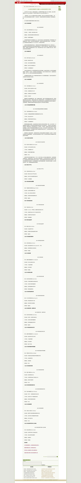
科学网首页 (32, 4)
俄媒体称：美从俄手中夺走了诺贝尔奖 (46, 470)
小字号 (59, 6)
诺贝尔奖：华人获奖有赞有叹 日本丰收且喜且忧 (48, 477)
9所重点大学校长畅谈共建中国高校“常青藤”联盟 (48, 472)
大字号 (59, 9)
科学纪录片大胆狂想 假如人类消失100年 (29, 476)
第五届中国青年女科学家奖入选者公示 (46, 471)
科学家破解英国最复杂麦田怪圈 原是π (29, 472)
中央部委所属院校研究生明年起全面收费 (47, 475)
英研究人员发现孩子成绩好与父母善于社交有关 (30, 477)
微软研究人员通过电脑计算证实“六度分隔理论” (30, 470)
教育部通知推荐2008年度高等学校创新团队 (47, 476)
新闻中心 (35, 4)
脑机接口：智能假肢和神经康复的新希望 (29, 471)
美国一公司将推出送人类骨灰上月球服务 (29, 475)
